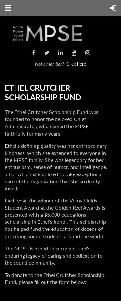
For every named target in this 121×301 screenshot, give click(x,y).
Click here (76, 64)
